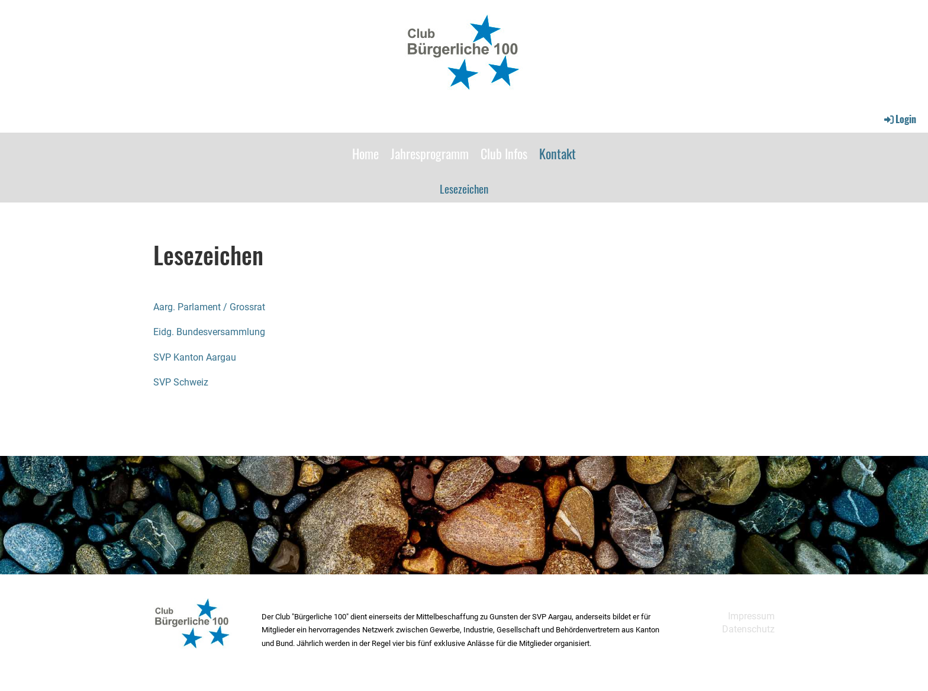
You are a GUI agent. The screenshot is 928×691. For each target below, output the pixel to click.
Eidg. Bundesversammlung (209, 332)
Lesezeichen (464, 188)
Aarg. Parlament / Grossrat (209, 307)
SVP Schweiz (180, 382)
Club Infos (504, 153)
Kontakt (557, 153)
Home (365, 153)
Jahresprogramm (430, 153)
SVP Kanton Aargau (194, 357)
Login (899, 119)
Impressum (751, 616)
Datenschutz (748, 629)
